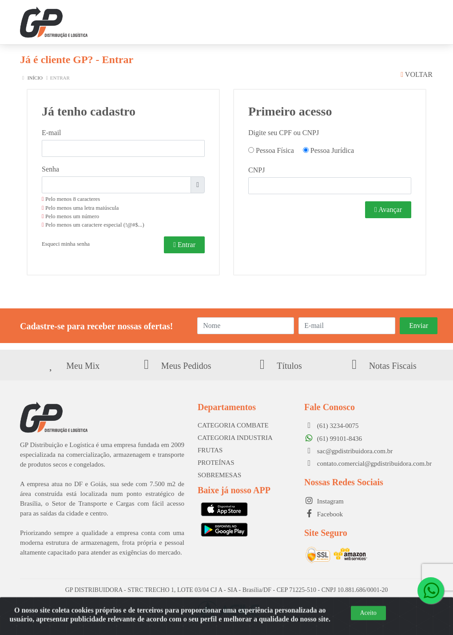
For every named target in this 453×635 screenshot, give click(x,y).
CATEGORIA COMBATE (233, 425)
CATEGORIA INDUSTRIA (235, 437)
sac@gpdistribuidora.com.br (348, 451)
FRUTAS (210, 450)
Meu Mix (71, 366)
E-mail (51, 132)
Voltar (417, 74)
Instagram (324, 501)
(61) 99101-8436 (333, 438)
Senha (50, 169)
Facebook (323, 514)
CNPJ (256, 170)
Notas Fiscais (381, 366)
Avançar (388, 209)
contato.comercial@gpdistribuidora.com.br (368, 463)
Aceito (368, 622)
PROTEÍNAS (216, 462)
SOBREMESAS (219, 475)
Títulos (278, 366)
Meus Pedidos (175, 366)
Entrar (184, 244)
